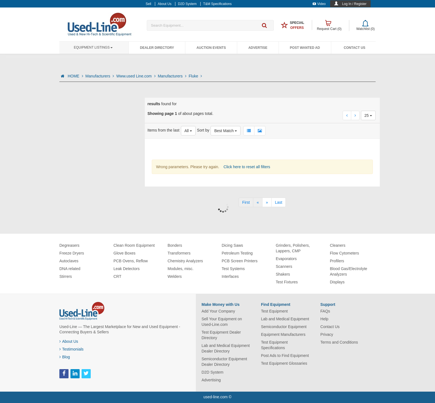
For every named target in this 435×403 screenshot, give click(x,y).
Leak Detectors (126, 268)
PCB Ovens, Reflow (130, 261)
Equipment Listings (93, 47)
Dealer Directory (157, 48)
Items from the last (163, 130)
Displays (337, 282)
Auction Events (211, 48)
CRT (117, 276)
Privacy (326, 334)
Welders (175, 276)
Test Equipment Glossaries (284, 363)
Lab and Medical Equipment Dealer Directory (226, 348)
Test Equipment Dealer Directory (221, 335)
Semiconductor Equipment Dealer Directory (224, 362)
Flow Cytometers (344, 253)
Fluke (195, 76)
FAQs (325, 311)
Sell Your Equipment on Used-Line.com (222, 322)
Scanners (284, 266)
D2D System (213, 372)
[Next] (267, 202)
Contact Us (354, 48)
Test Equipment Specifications (274, 345)
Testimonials (71, 349)
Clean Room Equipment (134, 245)
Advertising (211, 380)
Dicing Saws (232, 245)
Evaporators (286, 258)
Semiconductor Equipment (284, 326)
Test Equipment (274, 311)
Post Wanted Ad (305, 48)
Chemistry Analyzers (185, 261)
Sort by (203, 130)
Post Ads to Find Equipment (285, 355)
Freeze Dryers (71, 253)
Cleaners (337, 245)
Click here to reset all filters (246, 167)
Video (319, 4)
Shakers (283, 274)
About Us (68, 341)
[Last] (278, 202)
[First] (246, 202)
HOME (75, 76)
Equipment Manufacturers (283, 334)
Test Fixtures (287, 282)
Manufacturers (99, 76)
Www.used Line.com (136, 76)
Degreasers (69, 245)
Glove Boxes (124, 253)
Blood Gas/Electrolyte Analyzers (348, 271)
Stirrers (65, 276)
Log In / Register (354, 4)
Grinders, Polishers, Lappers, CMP (293, 248)
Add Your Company (218, 311)
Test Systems (233, 268)
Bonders (175, 245)
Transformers (179, 253)
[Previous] (257, 202)
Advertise (257, 48)
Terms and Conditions (339, 342)
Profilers (337, 261)
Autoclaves (68, 261)
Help (324, 319)
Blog (64, 357)
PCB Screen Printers (239, 261)
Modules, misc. (180, 268)
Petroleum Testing (237, 253)
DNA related (69, 268)
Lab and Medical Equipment (285, 319)
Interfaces (230, 276)
